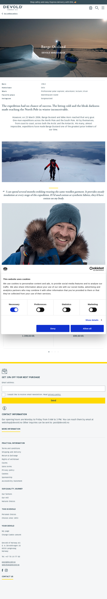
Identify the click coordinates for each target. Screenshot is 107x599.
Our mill (5, 498)
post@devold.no (8, 562)
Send (53, 400)
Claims (4, 463)
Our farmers (7, 494)
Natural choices (8, 501)
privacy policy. (54, 394)
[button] (48, 351)
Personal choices (9, 514)
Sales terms (7, 466)
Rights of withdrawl (10, 459)
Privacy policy (8, 470)
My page (5, 531)
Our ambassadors (11, 13)
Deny (53, 328)
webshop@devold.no (10, 565)
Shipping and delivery (11, 452)
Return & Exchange (10, 456)
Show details (92, 320)
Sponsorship (7, 477)
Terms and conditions (11, 448)
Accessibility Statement (12, 481)
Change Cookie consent (11, 535)
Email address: (8, 383)
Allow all (87, 328)
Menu (103, 8)
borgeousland (47, 98)
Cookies (5, 474)
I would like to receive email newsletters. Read (34, 394)
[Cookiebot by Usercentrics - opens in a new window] (91, 269)
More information (11, 429)
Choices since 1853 (10, 518)
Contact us (7, 576)
